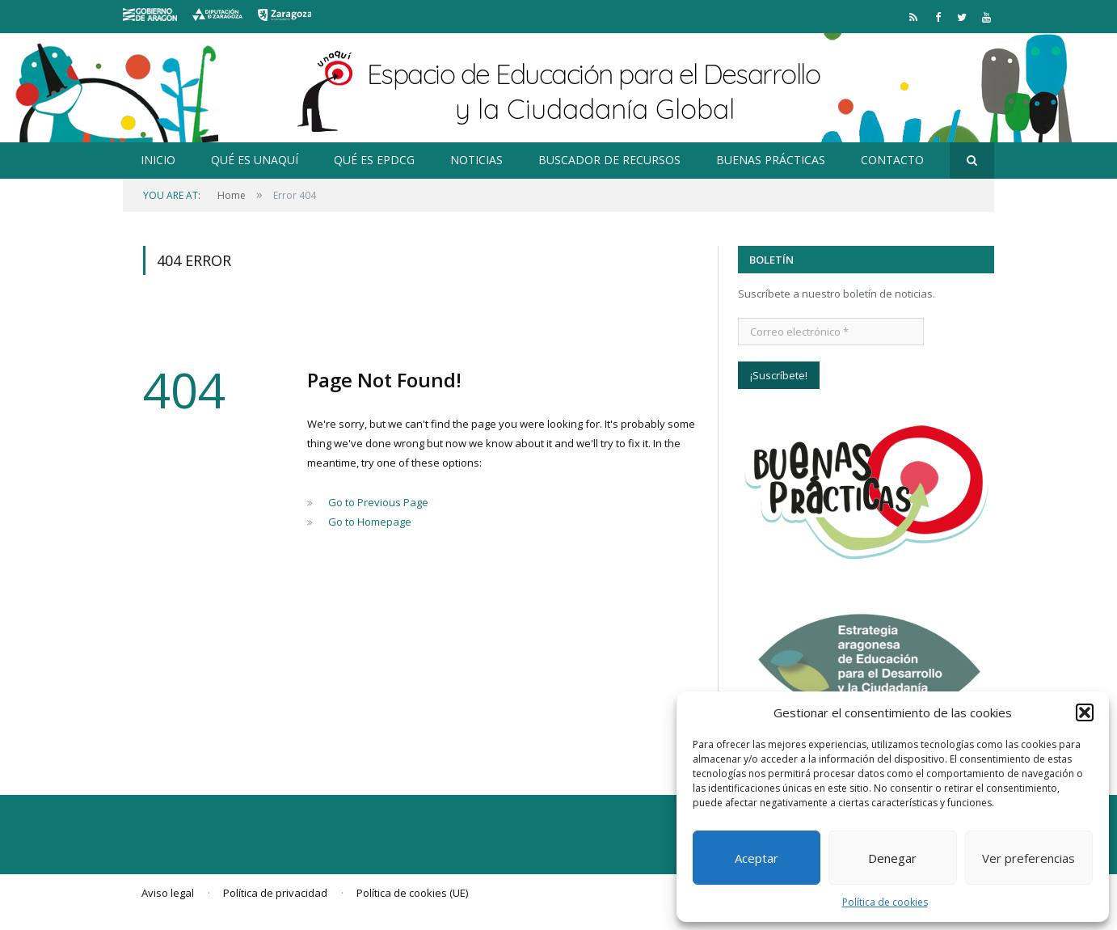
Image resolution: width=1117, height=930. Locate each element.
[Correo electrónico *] (831, 331)
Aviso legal (167, 893)
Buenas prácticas (770, 159)
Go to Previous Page (378, 502)
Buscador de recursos (609, 159)
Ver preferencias (1028, 858)
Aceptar (756, 858)
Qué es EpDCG (374, 159)
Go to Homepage (369, 521)
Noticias (476, 159)
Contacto (892, 159)
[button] (1085, 712)
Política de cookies (885, 902)
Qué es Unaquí (254, 159)
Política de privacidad (275, 893)
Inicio (158, 159)
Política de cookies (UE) (412, 893)
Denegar (892, 858)
